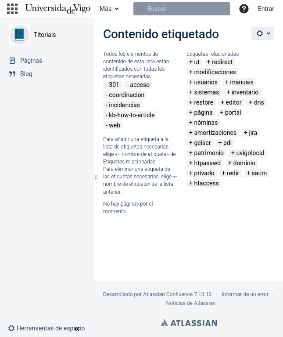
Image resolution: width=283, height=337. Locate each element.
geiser (202, 142)
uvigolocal (250, 152)
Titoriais (45, 34)
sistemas (206, 92)
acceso (140, 84)
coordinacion (126, 94)
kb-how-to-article (131, 115)
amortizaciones (215, 132)
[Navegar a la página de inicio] (57, 9)
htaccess (206, 183)
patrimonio (209, 152)
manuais (242, 82)
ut (196, 61)
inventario (245, 92)
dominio (244, 163)
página (203, 112)
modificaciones (215, 72)
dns (259, 102)
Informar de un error (245, 294)
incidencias (124, 105)
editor (234, 102)
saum (259, 173)
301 (114, 84)
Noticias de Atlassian (191, 303)
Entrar (266, 8)
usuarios (206, 82)
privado (204, 173)
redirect (222, 61)
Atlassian (189, 322)
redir (233, 173)
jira (253, 132)
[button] (12, 9)
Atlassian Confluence (168, 294)
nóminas (206, 122)
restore (203, 102)
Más (105, 8)
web (114, 125)
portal (233, 112)
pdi (227, 142)
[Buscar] (181, 8)
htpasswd (207, 163)
